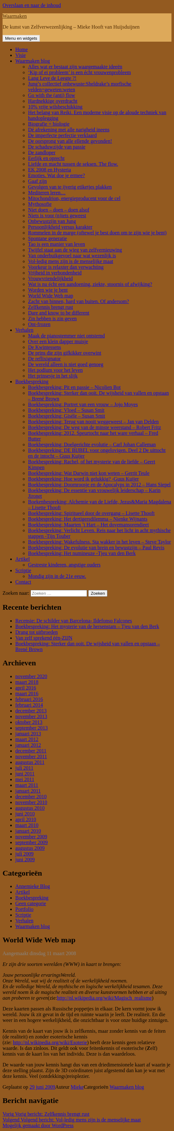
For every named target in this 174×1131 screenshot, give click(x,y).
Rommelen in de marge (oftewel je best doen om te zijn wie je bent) (97, 232)
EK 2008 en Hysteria (49, 169)
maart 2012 (26, 739)
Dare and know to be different (58, 313)
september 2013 (31, 728)
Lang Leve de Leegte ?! (52, 78)
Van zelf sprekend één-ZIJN (43, 638)
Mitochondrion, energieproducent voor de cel (74, 198)
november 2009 (31, 836)
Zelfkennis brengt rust (50, 307)
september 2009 (31, 842)
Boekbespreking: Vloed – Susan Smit (66, 410)
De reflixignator (44, 358)
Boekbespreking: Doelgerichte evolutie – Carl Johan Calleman (92, 444)
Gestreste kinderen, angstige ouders (64, 564)
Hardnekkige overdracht (52, 101)
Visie (20, 55)
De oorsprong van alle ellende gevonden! (70, 141)
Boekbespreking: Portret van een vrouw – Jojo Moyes (83, 404)
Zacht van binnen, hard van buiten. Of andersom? (78, 301)
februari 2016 (29, 699)
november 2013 (31, 716)
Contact (23, 582)
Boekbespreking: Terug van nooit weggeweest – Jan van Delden (93, 421)
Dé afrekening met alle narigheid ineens (68, 129)
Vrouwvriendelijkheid (50, 278)
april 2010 (25, 819)
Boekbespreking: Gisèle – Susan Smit (66, 416)
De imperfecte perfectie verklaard (62, 135)
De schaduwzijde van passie (56, 146)
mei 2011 (24, 779)
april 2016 (25, 687)
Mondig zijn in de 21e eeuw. (57, 576)
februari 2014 (29, 705)
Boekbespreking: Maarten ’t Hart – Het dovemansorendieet (88, 524)
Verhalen (24, 330)
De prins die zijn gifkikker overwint (64, 353)
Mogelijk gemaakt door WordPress (38, 1125)
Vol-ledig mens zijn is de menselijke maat (70, 261)
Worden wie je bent (48, 290)
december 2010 (31, 796)
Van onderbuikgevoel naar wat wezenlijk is (72, 255)
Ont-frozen (39, 324)
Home (21, 49)
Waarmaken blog (32, 61)
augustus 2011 (29, 762)
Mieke (77, 1087)
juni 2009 (25, 859)
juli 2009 (24, 854)
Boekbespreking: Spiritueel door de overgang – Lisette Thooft (91, 513)
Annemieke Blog (32, 886)
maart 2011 (26, 785)
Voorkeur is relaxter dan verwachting (66, 267)
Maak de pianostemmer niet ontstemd (66, 335)
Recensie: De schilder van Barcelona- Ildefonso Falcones (73, 620)
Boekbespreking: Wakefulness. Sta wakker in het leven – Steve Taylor (99, 542)
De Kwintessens (44, 347)
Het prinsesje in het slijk (53, 375)
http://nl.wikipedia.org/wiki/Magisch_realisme (104, 998)
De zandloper (41, 152)
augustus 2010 (30, 808)
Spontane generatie (47, 238)
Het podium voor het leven (55, 370)
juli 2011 (24, 768)
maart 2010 (26, 825)
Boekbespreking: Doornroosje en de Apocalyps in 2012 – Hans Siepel (99, 484)
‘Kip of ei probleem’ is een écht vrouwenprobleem (79, 72)
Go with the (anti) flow (51, 95)
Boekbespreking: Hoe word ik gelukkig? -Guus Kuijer (83, 479)
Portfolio (24, 909)
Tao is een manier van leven (56, 244)
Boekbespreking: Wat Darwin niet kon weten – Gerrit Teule (88, 473)
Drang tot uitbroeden (36, 632)
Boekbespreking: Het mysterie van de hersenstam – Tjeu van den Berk (87, 626)
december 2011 (31, 750)
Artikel (22, 559)
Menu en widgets (21, 38)
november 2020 (31, 676)
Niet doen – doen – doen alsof (58, 209)
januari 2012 (28, 745)
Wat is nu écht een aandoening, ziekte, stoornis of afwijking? (90, 284)
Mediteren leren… (47, 192)
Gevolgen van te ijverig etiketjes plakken (70, 187)
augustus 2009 (30, 848)
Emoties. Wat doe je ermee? (56, 175)
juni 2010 (25, 813)
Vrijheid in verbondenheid (55, 272)
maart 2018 (26, 682)
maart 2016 (26, 693)
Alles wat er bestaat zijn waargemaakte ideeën (75, 66)
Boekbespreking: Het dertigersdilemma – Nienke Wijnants (88, 519)
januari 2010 (28, 831)
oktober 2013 (28, 722)
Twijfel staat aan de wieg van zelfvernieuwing (75, 250)
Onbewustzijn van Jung (52, 221)
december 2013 (31, 710)
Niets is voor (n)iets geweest (57, 215)
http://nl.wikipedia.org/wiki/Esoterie (50, 1042)
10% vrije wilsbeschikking (55, 106)
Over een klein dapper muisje (58, 341)
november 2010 (31, 802)
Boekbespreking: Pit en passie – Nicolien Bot (74, 387)
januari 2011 (28, 791)
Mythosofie (40, 204)
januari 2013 (28, 733)
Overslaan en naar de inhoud (32, 5)
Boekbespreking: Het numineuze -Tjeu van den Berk (82, 553)
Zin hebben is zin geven (52, 318)
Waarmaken (15, 16)
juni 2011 (24, 773)
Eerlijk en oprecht (46, 158)
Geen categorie (30, 903)
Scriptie (23, 570)
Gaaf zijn (37, 181)
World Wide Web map (50, 295)
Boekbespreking (31, 381)
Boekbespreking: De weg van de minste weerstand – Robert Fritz (94, 427)
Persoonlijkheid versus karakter (60, 227)
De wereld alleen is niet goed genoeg (65, 364)
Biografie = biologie (48, 124)
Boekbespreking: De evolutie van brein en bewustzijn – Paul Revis (96, 547)
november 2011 (31, 756)
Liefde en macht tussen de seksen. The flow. (73, 164)
